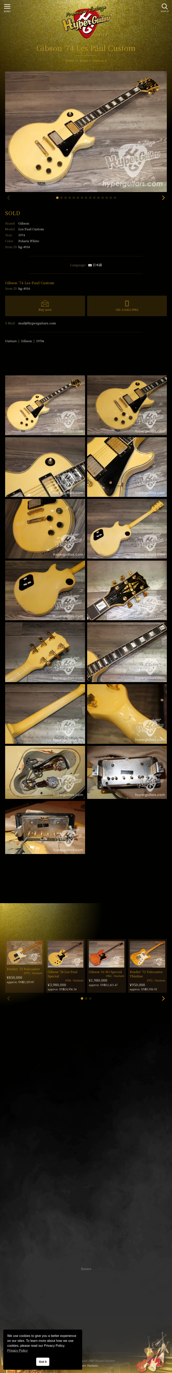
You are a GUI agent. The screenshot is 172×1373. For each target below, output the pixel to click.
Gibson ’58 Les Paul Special (62, 974)
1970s (40, 341)
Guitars (11, 341)
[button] (57, 197)
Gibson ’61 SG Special (105, 972)
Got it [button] (43, 1361)
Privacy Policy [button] (17, 1350)
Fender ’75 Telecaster (23, 969)
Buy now (45, 309)
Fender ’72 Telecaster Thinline (146, 974)
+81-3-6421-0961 (127, 309)
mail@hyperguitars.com (37, 323)
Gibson (23, 223)
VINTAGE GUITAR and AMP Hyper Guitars (86, 1360)
